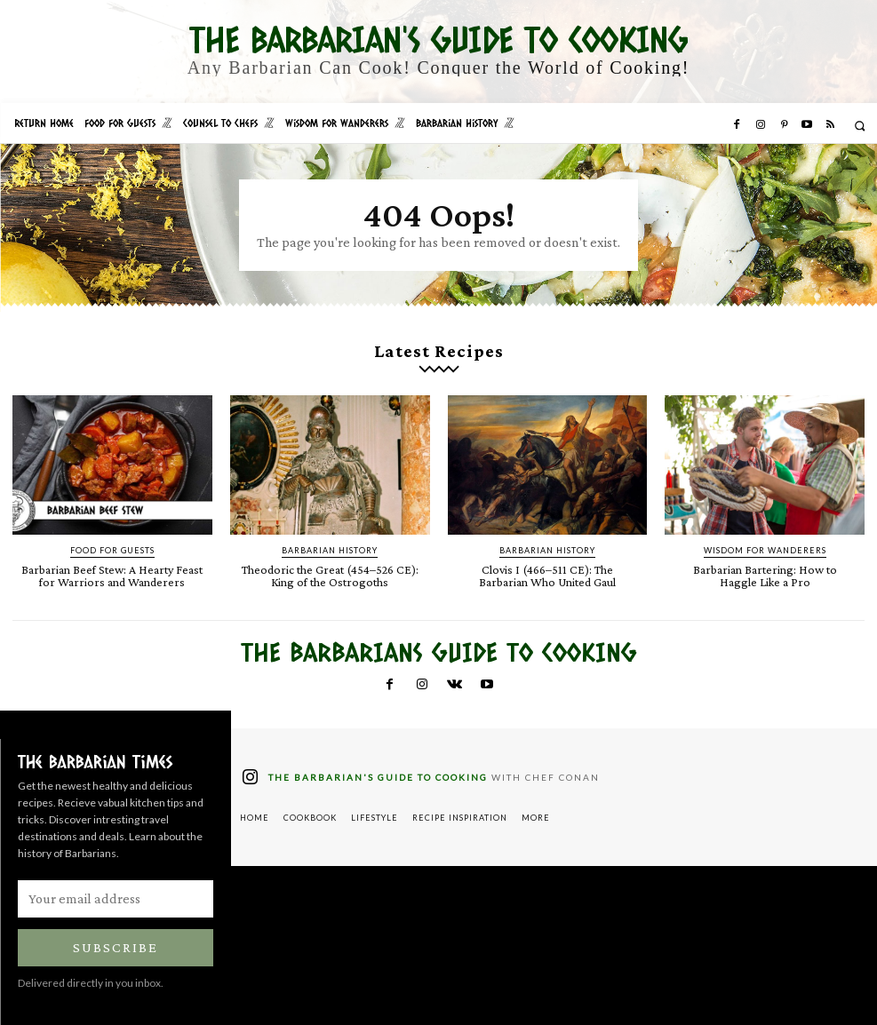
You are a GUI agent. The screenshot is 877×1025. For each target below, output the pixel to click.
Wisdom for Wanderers (765, 550)
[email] (115, 899)
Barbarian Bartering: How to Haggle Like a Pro (765, 575)
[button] (859, 125)
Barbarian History (330, 550)
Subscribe (115, 947)
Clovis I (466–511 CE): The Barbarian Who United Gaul (547, 575)
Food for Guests (112, 550)
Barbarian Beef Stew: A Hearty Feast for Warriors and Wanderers (112, 575)
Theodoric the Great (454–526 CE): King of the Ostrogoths (330, 575)
